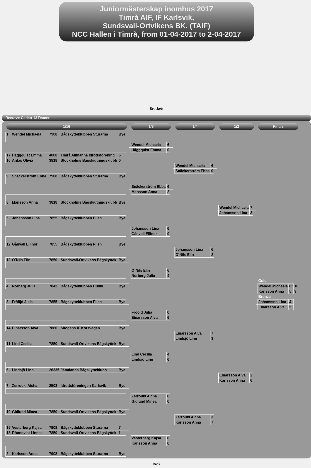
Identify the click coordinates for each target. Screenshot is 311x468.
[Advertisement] (156, 75)
